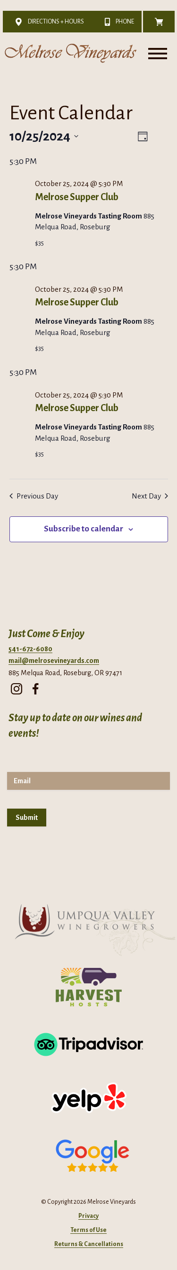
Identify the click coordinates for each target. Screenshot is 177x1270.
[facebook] (35, 686)
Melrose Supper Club (76, 197)
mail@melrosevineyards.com (53, 660)
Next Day (150, 496)
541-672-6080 (30, 649)
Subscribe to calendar (83, 528)
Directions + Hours (47, 22)
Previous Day (33, 496)
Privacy (88, 1216)
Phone (116, 22)
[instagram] (16, 686)
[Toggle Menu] (157, 53)
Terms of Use (88, 1230)
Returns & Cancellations (88, 1244)
